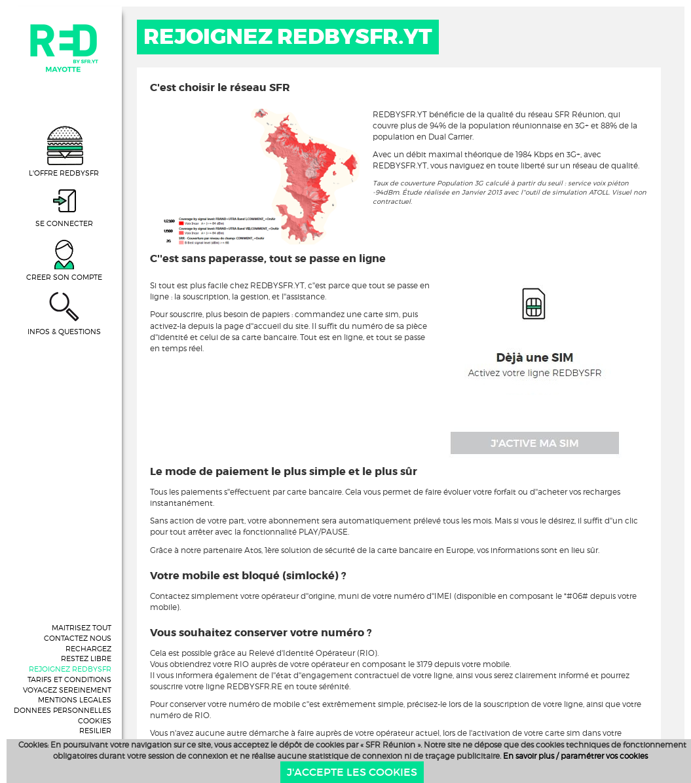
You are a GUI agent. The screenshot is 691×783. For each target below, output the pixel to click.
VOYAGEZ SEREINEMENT (67, 690)
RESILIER (95, 730)
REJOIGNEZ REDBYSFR (70, 669)
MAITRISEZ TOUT (81, 627)
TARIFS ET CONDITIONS (69, 679)
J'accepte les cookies (352, 771)
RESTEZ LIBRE (86, 658)
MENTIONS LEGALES (74, 699)
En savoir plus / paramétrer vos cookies (575, 756)
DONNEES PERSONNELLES (62, 710)
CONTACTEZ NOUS (77, 638)
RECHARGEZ (88, 648)
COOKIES (94, 720)
